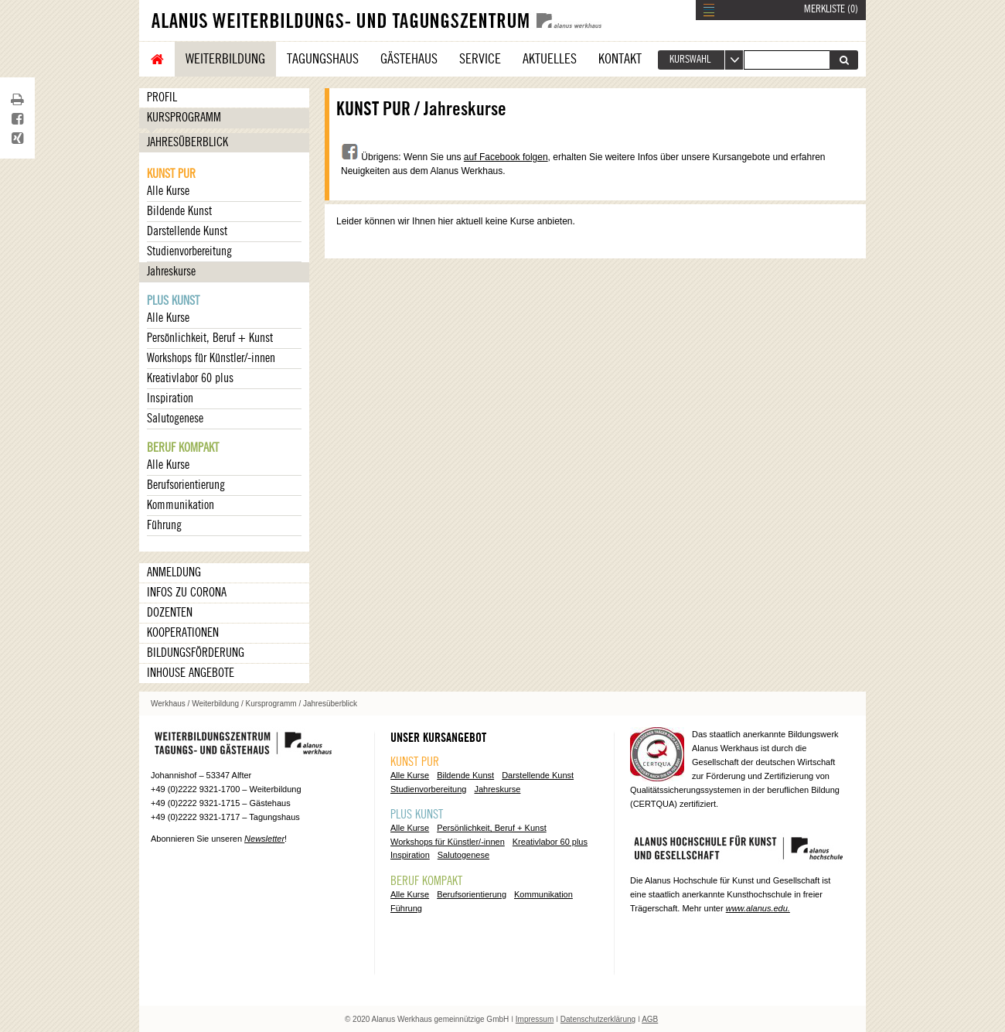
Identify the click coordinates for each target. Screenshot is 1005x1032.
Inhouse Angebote (190, 673)
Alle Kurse (168, 191)
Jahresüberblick (187, 142)
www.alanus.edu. (758, 908)
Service (480, 59)
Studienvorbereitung (189, 251)
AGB (650, 1019)
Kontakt (620, 59)
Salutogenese (175, 418)
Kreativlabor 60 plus (190, 378)
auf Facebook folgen (506, 157)
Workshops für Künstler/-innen (211, 358)
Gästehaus (409, 59)
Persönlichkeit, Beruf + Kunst (210, 338)
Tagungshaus (323, 59)
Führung (164, 525)
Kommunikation (180, 505)
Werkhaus (168, 703)
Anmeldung (174, 572)
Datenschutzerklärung (597, 1019)
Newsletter (264, 838)
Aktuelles (550, 59)
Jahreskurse (171, 271)
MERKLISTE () (831, 9)
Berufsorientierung (186, 485)
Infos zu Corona (187, 592)
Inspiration (170, 398)
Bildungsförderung (195, 653)
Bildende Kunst (179, 211)
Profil (162, 97)
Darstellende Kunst (187, 231)
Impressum (535, 1019)
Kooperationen (183, 633)
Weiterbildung (225, 59)
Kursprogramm (184, 117)
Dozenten (169, 613)
